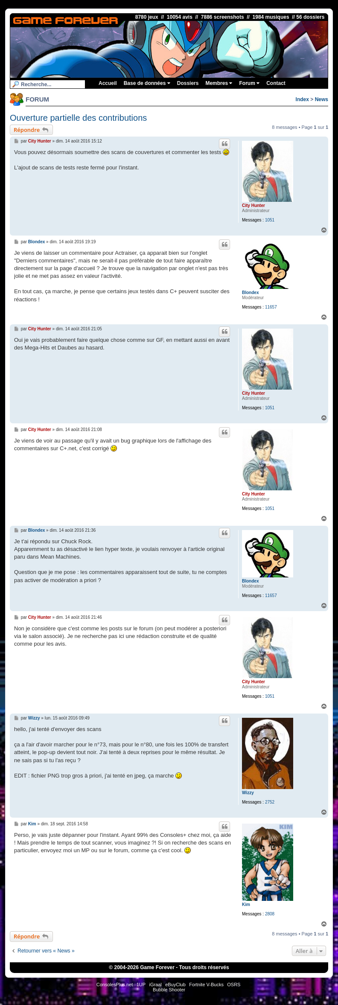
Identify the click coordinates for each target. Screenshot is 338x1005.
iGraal (155, 984)
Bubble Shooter (169, 989)
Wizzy (248, 792)
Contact (276, 83)
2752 (269, 802)
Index (302, 99)
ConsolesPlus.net (114, 984)
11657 (271, 307)
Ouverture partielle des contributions (78, 117)
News (321, 99)
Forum (249, 83)
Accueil (108, 83)
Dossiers (188, 83)
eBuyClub (175, 984)
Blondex (250, 292)
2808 (269, 914)
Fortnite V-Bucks (206, 984)
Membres (218, 83)
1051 (269, 220)
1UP (141, 984)
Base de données (147, 83)
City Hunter (253, 205)
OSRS (233, 984)
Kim (246, 904)
